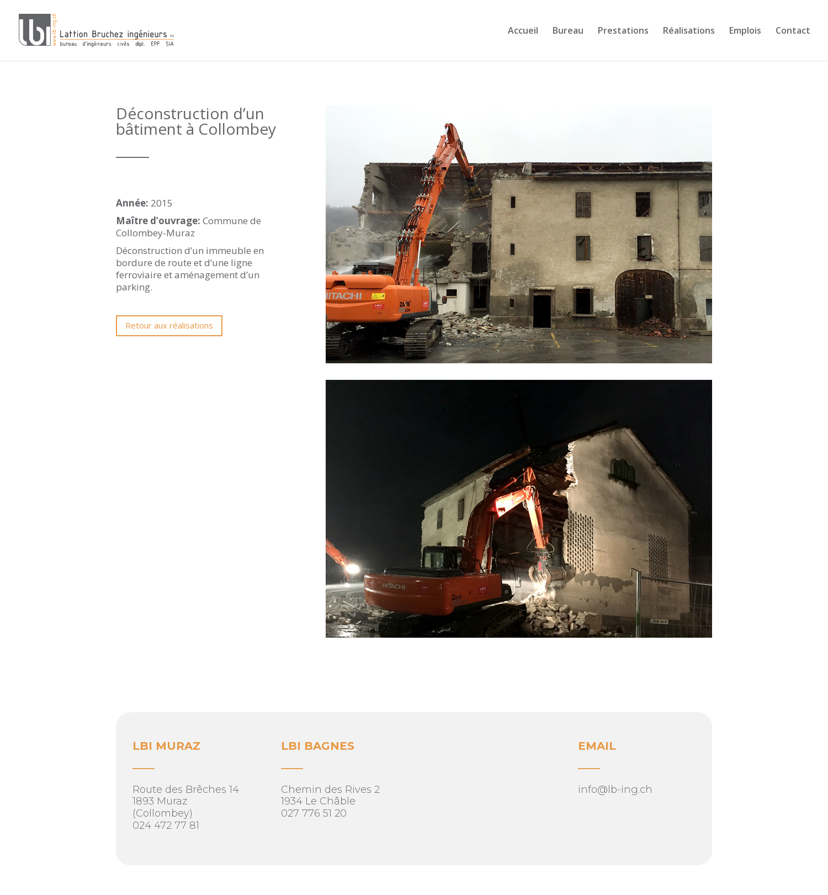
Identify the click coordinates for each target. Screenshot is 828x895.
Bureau (568, 31)
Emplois (745, 31)
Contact (793, 31)
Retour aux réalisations (169, 325)
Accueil (523, 31)
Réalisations (689, 31)
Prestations (623, 31)
